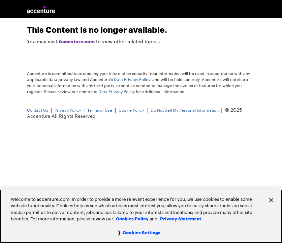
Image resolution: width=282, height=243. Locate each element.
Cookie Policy (131, 110)
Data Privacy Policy (132, 80)
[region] (141, 216)
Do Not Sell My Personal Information (185, 110)
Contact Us (37, 110)
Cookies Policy (132, 219)
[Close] (271, 200)
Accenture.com (77, 41)
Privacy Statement (180, 219)
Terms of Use (99, 110)
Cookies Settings (141, 233)
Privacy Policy (68, 110)
